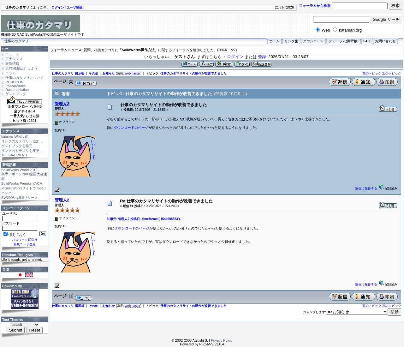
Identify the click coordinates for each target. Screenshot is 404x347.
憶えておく (14, 234)
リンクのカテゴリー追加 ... (22, 141)
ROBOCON (14, 82)
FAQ (366, 41)
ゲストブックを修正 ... (18, 146)
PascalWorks (15, 86)
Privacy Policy (221, 340)
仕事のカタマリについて (24, 78)
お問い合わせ (385, 41)
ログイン (235, 56)
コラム (10, 73)
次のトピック (391, 73)
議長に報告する (366, 188)
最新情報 (12, 63)
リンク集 (291, 41)
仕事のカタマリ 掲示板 (68, 73)
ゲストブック (15, 94)
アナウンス (14, 59)
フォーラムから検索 (314, 6)
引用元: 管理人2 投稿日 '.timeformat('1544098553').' (144, 219)
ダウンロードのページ (131, 127)
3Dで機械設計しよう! (22, 68)
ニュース (12, 54)
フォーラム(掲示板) (344, 41)
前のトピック (371, 73)
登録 (262, 56)
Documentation (17, 90)
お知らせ (108, 73)
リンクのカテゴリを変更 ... (22, 151)
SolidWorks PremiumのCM (22, 183)
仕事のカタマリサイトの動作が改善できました (193, 73)
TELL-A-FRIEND (14, 155)
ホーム (274, 41)
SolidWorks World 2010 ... (21, 170)
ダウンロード (313, 41)
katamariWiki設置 (14, 136)
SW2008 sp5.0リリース (19, 198)
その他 (93, 73)
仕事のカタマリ (16, 41)
